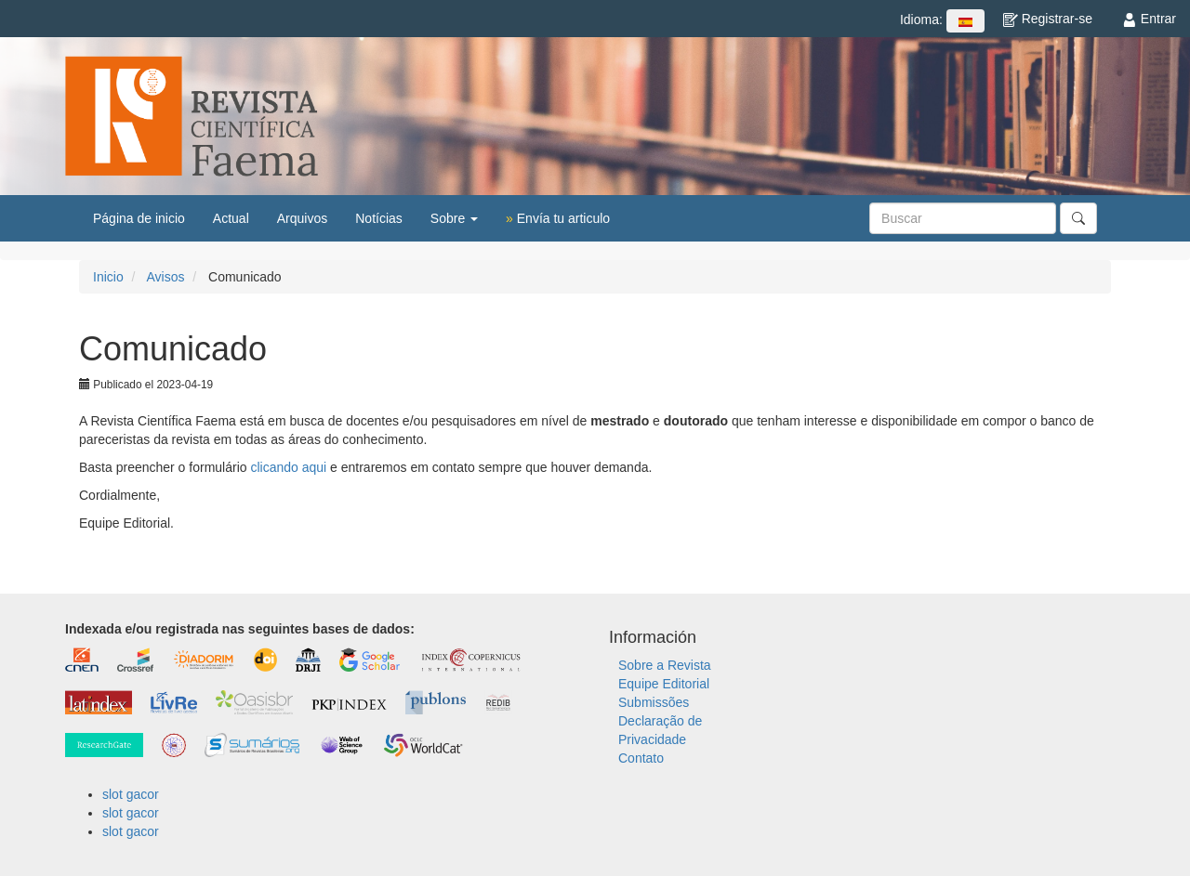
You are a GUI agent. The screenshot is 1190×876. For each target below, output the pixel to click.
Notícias (379, 218)
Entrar (1149, 18)
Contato (641, 758)
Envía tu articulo (558, 218)
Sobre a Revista (664, 665)
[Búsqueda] (962, 218)
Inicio (108, 276)
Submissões (653, 702)
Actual (231, 218)
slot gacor (130, 794)
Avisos (165, 276)
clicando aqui (288, 467)
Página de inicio (139, 218)
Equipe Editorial (663, 683)
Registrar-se (1047, 18)
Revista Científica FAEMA (191, 116)
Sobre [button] (454, 218)
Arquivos (302, 218)
